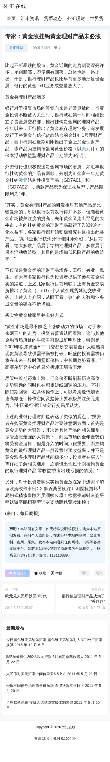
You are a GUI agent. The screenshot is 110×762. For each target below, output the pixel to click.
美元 (86, 148)
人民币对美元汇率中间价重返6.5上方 (36, 673)
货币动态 (53, 18)
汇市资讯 (30, 18)
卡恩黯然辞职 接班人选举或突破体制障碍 (39, 702)
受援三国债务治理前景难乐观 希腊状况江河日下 (45, 685)
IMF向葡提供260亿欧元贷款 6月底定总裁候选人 (45, 657)
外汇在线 (68, 727)
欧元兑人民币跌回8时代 (26, 596)
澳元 (23, 180)
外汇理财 (76, 18)
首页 (11, 18)
